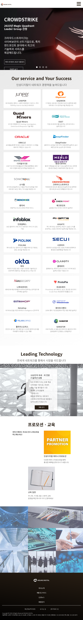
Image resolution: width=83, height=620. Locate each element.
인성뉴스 (41, 597)
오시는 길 (43, 609)
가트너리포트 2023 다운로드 (14, 62)
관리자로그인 (54, 609)
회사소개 (41, 588)
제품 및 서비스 (41, 593)
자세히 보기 (14, 69)
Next (80, 39)
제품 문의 (41, 407)
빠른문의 (41, 602)
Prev (2, 39)
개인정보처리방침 (29, 609)
